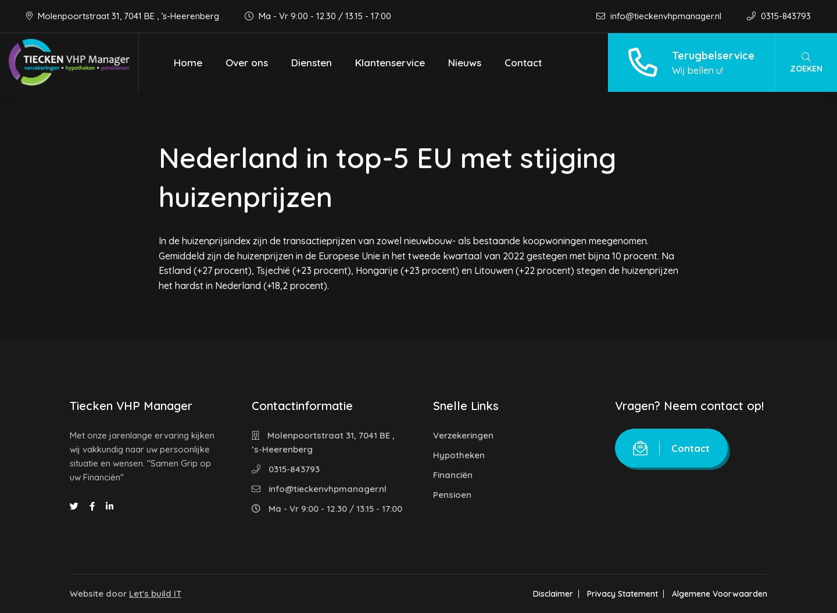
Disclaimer (553, 594)
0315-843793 (779, 16)
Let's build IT (155, 593)
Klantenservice (390, 62)
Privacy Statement (622, 594)
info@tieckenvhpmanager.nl (660, 16)
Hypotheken (459, 455)
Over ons (247, 62)
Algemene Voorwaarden (719, 594)
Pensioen (452, 494)
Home (188, 62)
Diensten (311, 62)
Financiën (453, 474)
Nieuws (464, 62)
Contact (523, 62)
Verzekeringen (463, 435)
